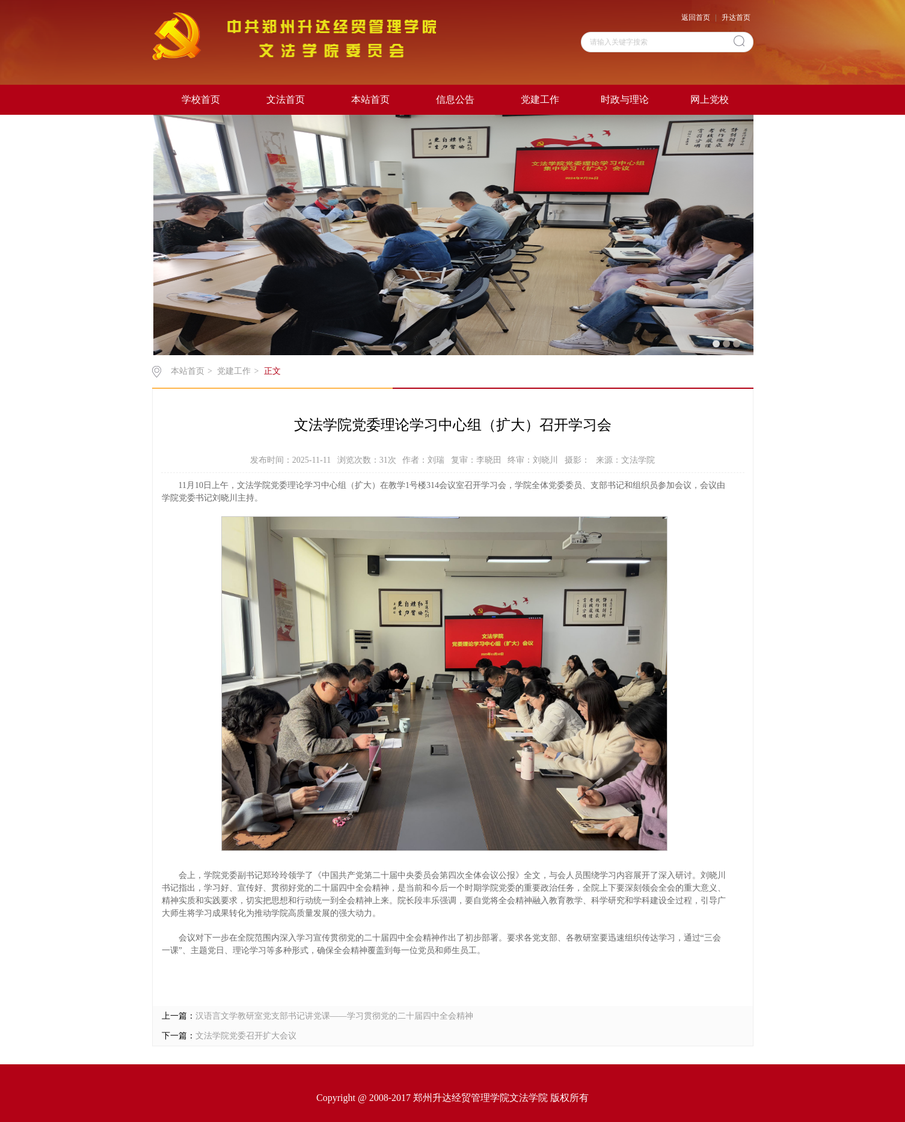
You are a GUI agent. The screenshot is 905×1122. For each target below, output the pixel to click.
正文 (272, 371)
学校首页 (201, 99)
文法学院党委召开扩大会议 (245, 1035)
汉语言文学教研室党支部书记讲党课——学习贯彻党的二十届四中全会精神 (334, 1015)
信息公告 (455, 99)
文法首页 (285, 99)
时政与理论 (625, 99)
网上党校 (709, 99)
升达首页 (736, 17)
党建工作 (540, 99)
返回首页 (695, 17)
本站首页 (370, 99)
